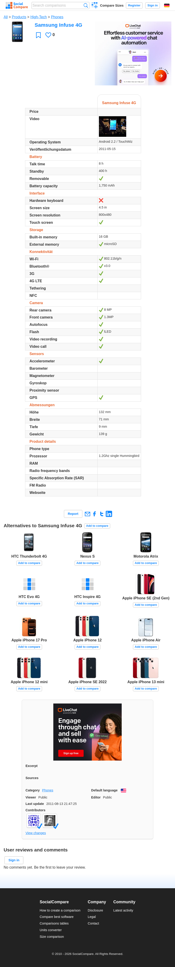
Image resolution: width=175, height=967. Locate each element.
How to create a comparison (60, 910)
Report (73, 514)
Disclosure (95, 910)
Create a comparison (95, 5)
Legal (92, 917)
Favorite (38, 35)
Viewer (31, 797)
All (6, 17)
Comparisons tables (54, 923)
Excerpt (32, 766)
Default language (104, 790)
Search (86, 5)
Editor (96, 797)
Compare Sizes (112, 5)
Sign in (152, 5)
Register (134, 5)
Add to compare (97, 525)
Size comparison (52, 936)
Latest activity (123, 910)
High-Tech (38, 17)
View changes (36, 833)
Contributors (35, 810)
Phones (57, 17)
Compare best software (57, 917)
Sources (32, 778)
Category (33, 790)
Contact (93, 923)
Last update (35, 804)
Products (19, 17)
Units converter (51, 930)
